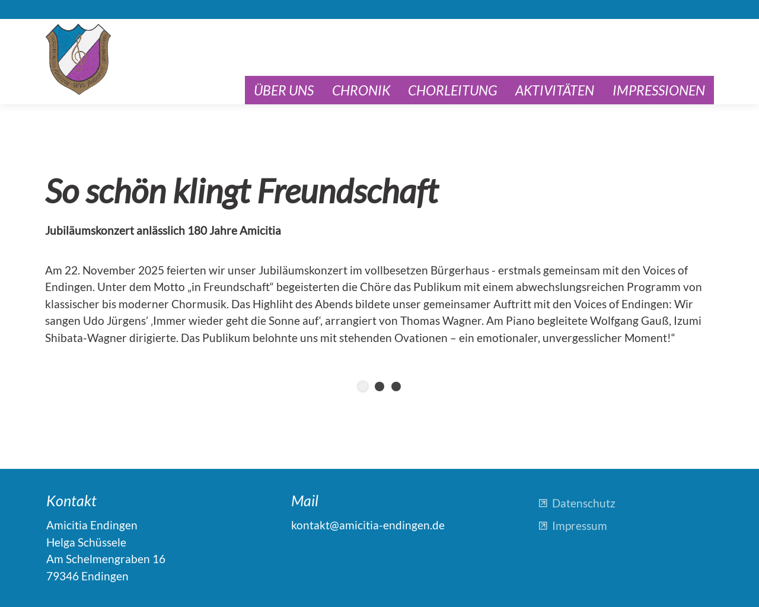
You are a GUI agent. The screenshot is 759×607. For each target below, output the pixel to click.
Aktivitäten (554, 90)
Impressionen (659, 90)
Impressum (579, 525)
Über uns (284, 90)
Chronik (361, 90)
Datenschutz (584, 503)
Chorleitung (453, 90)
